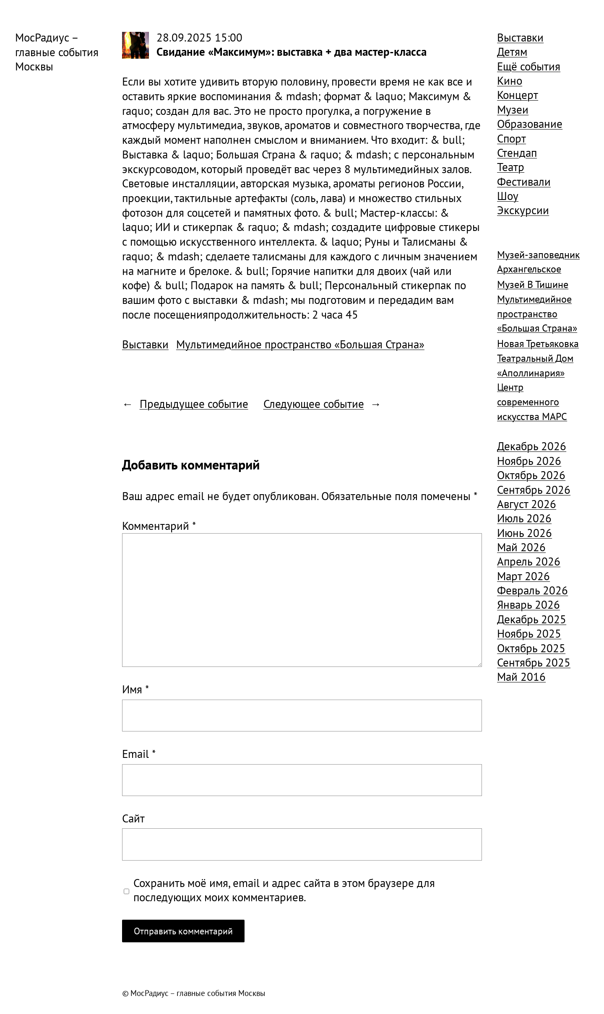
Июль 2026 (524, 518)
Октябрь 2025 (531, 648)
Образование (529, 124)
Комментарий (159, 526)
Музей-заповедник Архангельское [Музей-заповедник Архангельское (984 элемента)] (538, 262)
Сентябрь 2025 (533, 662)
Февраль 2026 (532, 590)
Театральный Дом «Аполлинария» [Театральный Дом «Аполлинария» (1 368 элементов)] (535, 365)
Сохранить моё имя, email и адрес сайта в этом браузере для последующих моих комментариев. (284, 890)
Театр (510, 167)
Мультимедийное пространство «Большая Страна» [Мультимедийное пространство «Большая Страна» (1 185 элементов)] (537, 314)
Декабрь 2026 (531, 446)
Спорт (511, 138)
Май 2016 (521, 676)
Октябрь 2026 (531, 475)
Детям (512, 51)
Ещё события (528, 66)
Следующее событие (313, 404)
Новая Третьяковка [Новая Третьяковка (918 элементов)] (538, 343)
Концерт (517, 95)
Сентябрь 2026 (533, 489)
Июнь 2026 (524, 533)
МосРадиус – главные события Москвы (57, 51)
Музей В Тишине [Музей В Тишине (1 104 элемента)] (532, 284)
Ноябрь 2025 (529, 633)
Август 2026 (526, 504)
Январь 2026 (528, 604)
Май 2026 (521, 547)
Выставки (145, 344)
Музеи (512, 109)
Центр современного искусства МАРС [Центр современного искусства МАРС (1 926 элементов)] (532, 402)
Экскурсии (523, 210)
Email (139, 754)
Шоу (507, 196)
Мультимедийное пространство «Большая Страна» (300, 344)
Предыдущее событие (194, 404)
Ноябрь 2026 (529, 461)
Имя (135, 689)
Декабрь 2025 (531, 619)
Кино (509, 80)
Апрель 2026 (528, 561)
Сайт (133, 818)
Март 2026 (523, 576)
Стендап (517, 152)
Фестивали (524, 181)
